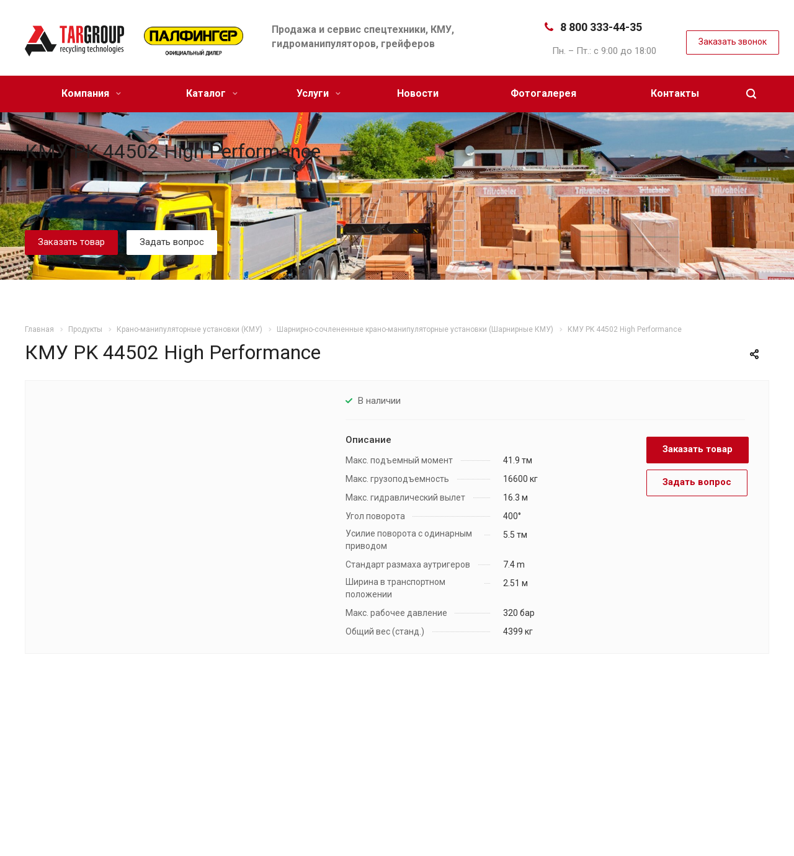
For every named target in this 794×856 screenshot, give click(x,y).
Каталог (212, 93)
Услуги (319, 93)
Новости (418, 93)
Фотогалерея (543, 93)
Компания (91, 93)
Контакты (675, 93)
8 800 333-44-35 (601, 26)
